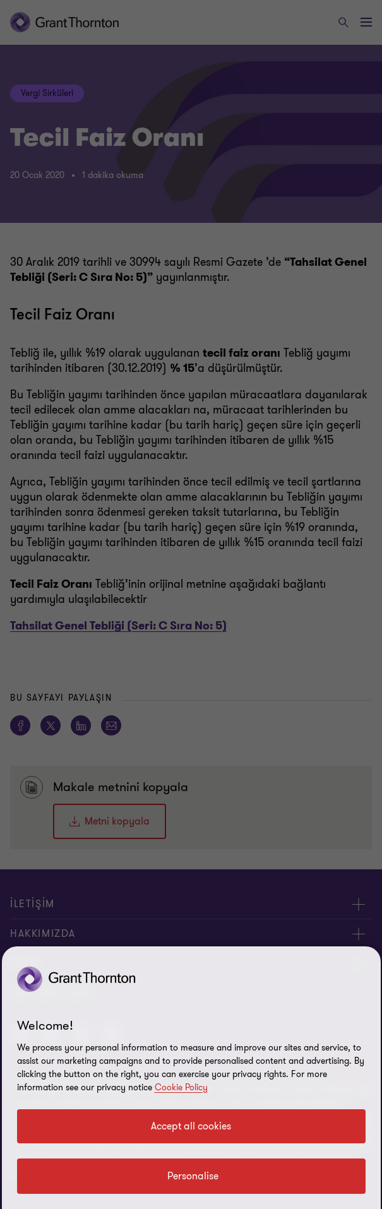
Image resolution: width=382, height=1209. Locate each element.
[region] (191, 1077)
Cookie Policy (181, 1087)
